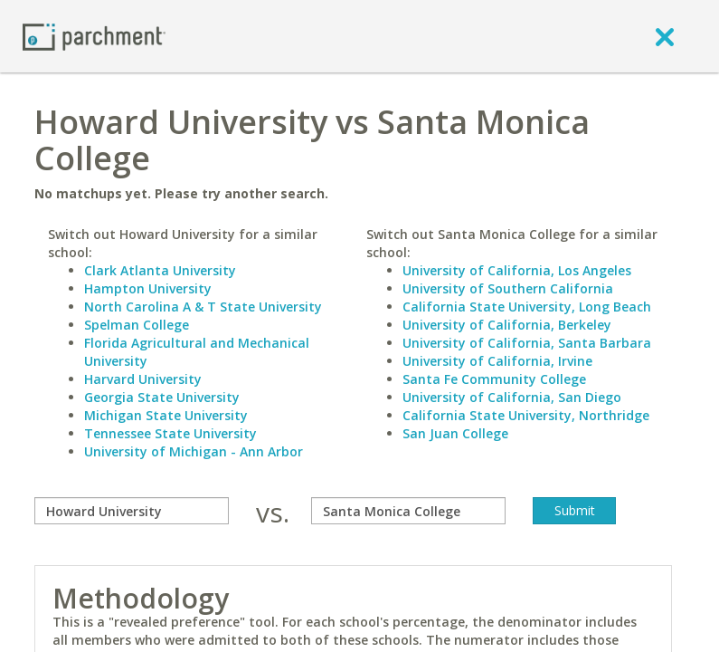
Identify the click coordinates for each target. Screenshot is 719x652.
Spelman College (136, 324)
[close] (665, 36)
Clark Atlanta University (160, 270)
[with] (408, 510)
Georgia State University (162, 397)
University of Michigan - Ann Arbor (193, 451)
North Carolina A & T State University (203, 306)
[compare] (131, 510)
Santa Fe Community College (494, 379)
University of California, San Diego (511, 397)
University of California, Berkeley (506, 324)
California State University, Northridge (525, 415)
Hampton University (148, 288)
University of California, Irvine (497, 360)
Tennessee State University (170, 433)
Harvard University (143, 379)
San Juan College (455, 433)
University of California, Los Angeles (516, 270)
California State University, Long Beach (526, 306)
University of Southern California (507, 288)
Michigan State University (166, 415)
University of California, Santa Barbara (526, 342)
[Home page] (94, 35)
